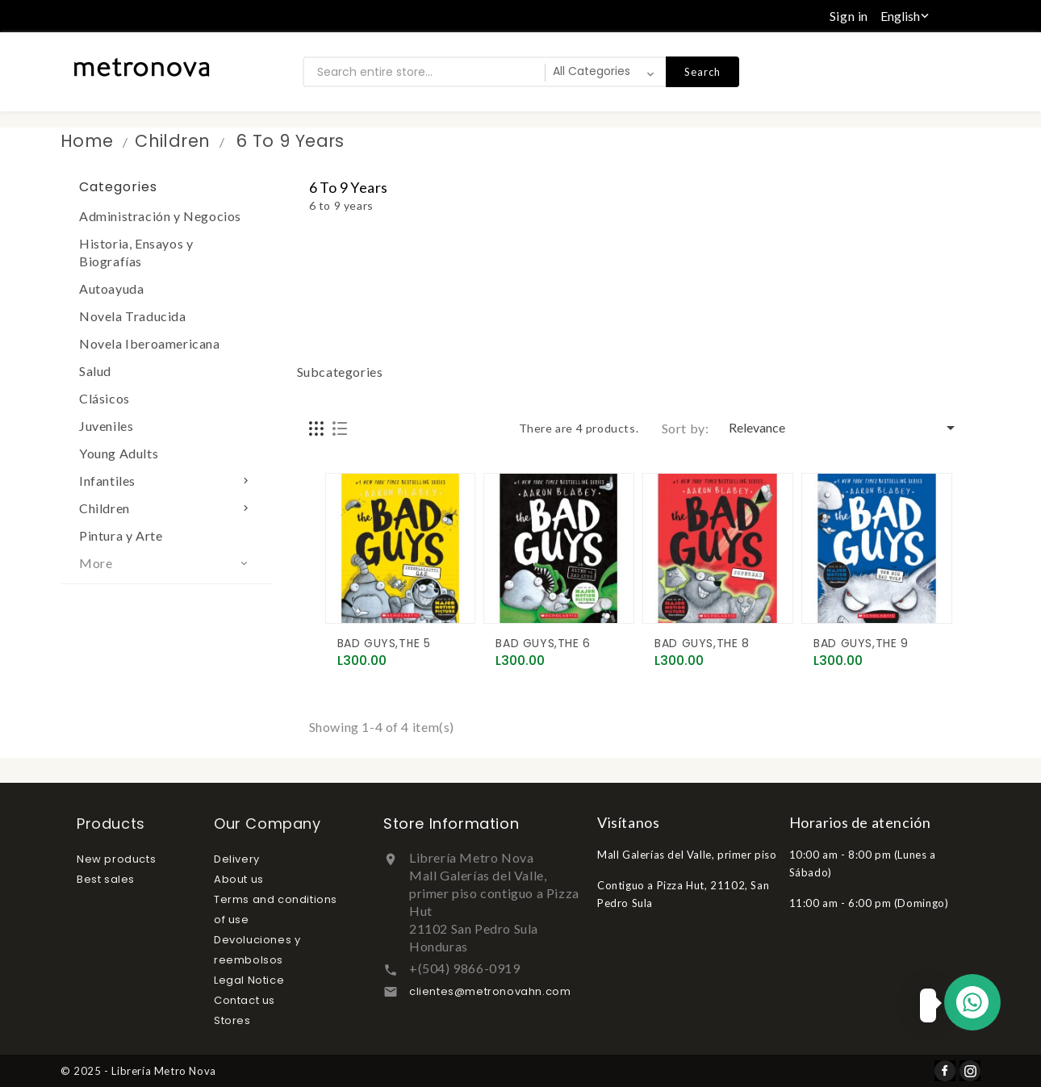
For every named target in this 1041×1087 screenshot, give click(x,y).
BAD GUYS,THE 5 (384, 643)
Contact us (244, 1000)
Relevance (844, 427)
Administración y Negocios (160, 216)
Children (166, 508)
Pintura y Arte (120, 535)
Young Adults (118, 453)
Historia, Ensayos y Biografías (136, 252)
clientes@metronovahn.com (490, 991)
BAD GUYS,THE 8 (701, 643)
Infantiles (166, 480)
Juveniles (106, 425)
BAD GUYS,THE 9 (860, 643)
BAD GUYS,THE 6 (542, 643)
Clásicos (104, 398)
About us (239, 879)
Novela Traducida (132, 316)
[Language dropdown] (906, 16)
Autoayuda (111, 288)
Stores (232, 1020)
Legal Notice (249, 980)
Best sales (106, 879)
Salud (95, 370)
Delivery (237, 859)
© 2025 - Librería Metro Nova (138, 1070)
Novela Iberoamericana (149, 343)
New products (116, 859)
